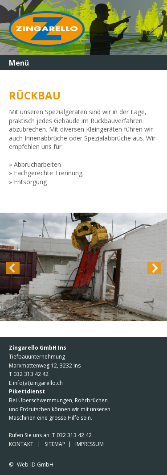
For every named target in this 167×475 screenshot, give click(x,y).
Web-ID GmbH (35, 464)
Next (154, 268)
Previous (13, 268)
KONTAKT (21, 444)
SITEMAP (55, 444)
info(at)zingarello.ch (38, 383)
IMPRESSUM (89, 444)
